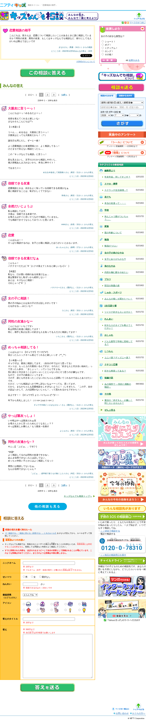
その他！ (109, 54)
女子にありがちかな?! (115, 259)
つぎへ (64, 95)
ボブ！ (108, 45)
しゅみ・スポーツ (113, 292)
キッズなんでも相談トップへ (78, 496)
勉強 (106, 239)
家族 (106, 226)
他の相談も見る (48, 506)
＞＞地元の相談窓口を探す (113, 555)
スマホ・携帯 (110, 184)
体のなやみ (109, 266)
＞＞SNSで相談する (110, 531)
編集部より (109, 170)
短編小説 (108, 378)
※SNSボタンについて (85, 61)
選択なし (46, 577)
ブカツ (107, 279)
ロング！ (109, 51)
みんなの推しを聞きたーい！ (118, 299)
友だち (107, 197)
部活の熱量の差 (112, 285)
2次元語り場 (110, 305)
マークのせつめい (138, 22)
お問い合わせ (122, 719)
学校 (106, 210)
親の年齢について (113, 232)
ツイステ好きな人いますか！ (118, 312)
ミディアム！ (111, 48)
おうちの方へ (138, 719)
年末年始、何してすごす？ (117, 177)
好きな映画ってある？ (115, 371)
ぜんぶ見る (109, 410)
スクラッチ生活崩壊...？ (116, 190)
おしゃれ (108, 335)
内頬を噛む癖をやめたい (116, 272)
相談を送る (121, 87)
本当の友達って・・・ (115, 203)
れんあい (108, 319)
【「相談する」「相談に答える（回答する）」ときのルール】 (31, 533)
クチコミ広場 (110, 364)
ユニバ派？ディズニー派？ (117, 357)
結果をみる (134, 60)
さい (41, 584)
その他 (107, 394)
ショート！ (110, 41)
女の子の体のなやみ (114, 253)
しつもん (108, 351)
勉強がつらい (110, 246)
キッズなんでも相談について (122, 76)
